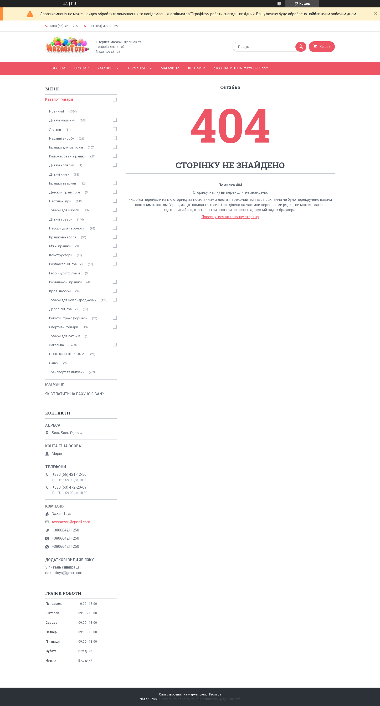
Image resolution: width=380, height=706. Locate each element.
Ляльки (55, 129)
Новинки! (56, 111)
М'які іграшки (60, 246)
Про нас (81, 68)
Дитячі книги (59, 174)
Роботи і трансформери (68, 318)
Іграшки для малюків (66, 147)
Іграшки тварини (62, 183)
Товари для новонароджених (72, 300)
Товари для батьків (64, 336)
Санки (54, 363)
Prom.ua (215, 694)
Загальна (56, 345)
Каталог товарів (59, 99)
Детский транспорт (64, 192)
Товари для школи (64, 210)
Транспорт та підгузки (66, 372)
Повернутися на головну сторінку (230, 217)
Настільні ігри (60, 201)
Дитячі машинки (62, 120)
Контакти (196, 68)
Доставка (136, 68)
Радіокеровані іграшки (67, 156)
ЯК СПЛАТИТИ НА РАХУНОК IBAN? (241, 68)
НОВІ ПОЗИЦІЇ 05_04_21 (67, 354)
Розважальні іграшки (66, 264)
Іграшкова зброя (62, 237)
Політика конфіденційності (220, 699)
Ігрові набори (60, 291)
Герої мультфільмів (64, 273)
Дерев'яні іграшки (63, 309)
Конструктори (60, 255)
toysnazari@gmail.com (71, 522)
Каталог (104, 68)
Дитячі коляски (61, 165)
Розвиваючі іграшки (65, 282)
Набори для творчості (67, 228)
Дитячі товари (61, 219)
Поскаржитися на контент (178, 699)
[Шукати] (300, 47)
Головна (57, 68)
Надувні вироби (61, 138)
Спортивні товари (63, 327)
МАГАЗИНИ (170, 68)
